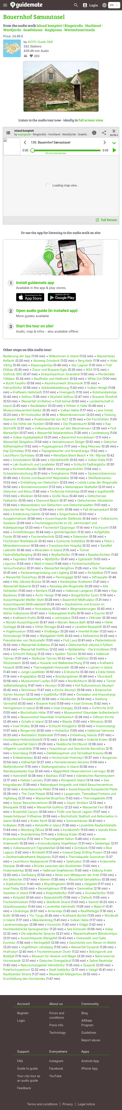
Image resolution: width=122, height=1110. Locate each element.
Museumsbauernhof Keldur (22, 410)
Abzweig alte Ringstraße (66, 586)
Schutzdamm (22, 460)
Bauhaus (52, 775)
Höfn (60, 509)
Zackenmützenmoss (102, 473)
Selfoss (26, 397)
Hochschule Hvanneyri (68, 757)
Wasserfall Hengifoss (59, 568)
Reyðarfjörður (61, 554)
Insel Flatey (11, 888)
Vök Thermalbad (104, 568)
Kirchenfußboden (25, 469)
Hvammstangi (105, 726)
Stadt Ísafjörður (60, 969)
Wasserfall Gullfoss (50, 807)
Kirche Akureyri (65, 690)
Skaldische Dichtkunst (71, 744)
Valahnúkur (74, 861)
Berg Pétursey (91, 446)
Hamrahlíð (20, 775)
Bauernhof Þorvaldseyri (78, 437)
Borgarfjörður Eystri (85, 595)
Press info (56, 1025)
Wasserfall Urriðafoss (36, 401)
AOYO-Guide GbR (40, 42)
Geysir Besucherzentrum (30, 803)
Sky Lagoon (79, 365)
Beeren (45, 879)
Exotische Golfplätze (70, 541)
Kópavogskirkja (41, 365)
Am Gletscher (12, 879)
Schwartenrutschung (18, 473)
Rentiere (42, 590)
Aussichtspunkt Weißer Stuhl (23, 600)
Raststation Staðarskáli (37, 735)
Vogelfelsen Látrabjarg (37, 947)
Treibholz (82, 658)
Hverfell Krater (88, 631)
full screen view (91, 120)
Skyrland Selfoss (62, 397)
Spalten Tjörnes (66, 654)
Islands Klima (107, 830)
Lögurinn (9, 563)
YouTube (55, 1076)
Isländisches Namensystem (95, 775)
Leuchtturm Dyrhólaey (19, 455)
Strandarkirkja (30, 834)
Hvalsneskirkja (13, 870)
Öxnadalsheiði (31, 699)
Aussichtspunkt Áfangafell (39, 938)
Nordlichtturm (77, 681)
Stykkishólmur (16, 884)
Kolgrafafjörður (56, 893)
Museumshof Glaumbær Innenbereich (47, 717)
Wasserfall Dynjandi (85, 947)
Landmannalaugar (15, 924)
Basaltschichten (99, 554)
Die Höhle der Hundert (29, 424)
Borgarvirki (28, 730)
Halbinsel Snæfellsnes (58, 870)
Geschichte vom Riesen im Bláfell (92, 942)
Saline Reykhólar (101, 960)
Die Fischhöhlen (97, 419)
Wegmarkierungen (83, 609)
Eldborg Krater (67, 834)
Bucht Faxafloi (16, 383)
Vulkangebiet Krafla (62, 613)
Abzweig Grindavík (46, 360)
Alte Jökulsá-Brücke (27, 581)
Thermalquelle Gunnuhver (86, 857)
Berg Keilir (85, 360)
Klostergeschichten (69, 469)
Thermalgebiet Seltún (58, 839)
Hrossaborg (43, 609)
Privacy (67, 1104)
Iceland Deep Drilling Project (82, 852)
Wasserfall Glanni (25, 744)
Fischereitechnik (42, 536)
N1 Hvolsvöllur (31, 415)
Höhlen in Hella (77, 406)
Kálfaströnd (91, 636)
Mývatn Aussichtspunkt (22, 622)
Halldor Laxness (31, 780)
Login (21, 1020)
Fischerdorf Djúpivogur (59, 527)
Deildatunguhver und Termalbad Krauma (75, 753)
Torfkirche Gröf (102, 708)
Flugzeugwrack (52, 446)
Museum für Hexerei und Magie (54, 956)
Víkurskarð (104, 676)
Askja (109, 929)
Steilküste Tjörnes (44, 658)
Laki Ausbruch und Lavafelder (34, 464)
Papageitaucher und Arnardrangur (66, 451)
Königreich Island (73, 780)
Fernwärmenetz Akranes (71, 762)
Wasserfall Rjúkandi (17, 586)
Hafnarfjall (28, 762)
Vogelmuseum (16, 631)
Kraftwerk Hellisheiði (27, 392)
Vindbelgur (52, 631)
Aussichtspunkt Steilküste (63, 518)
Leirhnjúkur (62, 618)
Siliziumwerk (12, 663)
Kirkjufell (19, 897)
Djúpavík (89, 965)
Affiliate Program (87, 1023)
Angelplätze (28, 676)
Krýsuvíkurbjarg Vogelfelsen (57, 843)
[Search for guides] (76, 5)
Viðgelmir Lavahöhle (17, 748)
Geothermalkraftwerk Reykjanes (28, 857)
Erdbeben (10, 825)
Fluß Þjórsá (63, 401)
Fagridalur (20, 559)
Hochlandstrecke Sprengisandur (26, 929)
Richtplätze (95, 572)
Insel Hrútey (21, 726)
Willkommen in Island (64, 356)
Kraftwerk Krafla (24, 618)
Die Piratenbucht (75, 424)
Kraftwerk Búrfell (74, 915)
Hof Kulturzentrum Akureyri (94, 685)
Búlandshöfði (53, 897)
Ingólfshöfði (106, 491)
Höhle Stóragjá (45, 627)
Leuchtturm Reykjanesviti (30, 861)
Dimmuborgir (12, 636)
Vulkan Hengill (97, 387)
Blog (84, 1013)
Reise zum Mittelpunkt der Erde (77, 875)
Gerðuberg (28, 875)
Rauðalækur (38, 406)
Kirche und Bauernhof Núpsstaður (45, 478)
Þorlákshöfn (71, 830)
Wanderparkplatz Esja (18, 771)
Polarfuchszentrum (16, 969)
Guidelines (88, 1032)
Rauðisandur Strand (17, 974)
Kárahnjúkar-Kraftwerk (76, 581)
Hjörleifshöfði (59, 460)
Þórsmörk (54, 924)
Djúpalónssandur (15, 906)
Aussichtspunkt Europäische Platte (93, 789)
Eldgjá (83, 924)
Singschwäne (68, 514)
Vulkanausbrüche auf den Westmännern (63, 428)
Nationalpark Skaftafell (81, 487)
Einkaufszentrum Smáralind (60, 374)
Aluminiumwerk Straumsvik (64, 383)
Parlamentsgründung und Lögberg (45, 572)
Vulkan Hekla (69, 410)
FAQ (20, 1061)
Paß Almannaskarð (96, 509)
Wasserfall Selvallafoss (84, 879)
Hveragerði (67, 392)
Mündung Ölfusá (32, 830)
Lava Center (104, 410)
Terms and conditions (42, 1104)
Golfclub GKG (12, 374)
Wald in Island (44, 563)
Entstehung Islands (83, 735)
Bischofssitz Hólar (33, 712)
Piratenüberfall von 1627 (51, 419)
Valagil (93, 969)
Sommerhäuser (77, 821)
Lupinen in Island (100, 667)
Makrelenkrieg (42, 920)
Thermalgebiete (94, 798)
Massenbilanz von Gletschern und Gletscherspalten (57, 505)
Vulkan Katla (96, 460)
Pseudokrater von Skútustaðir (24, 640)
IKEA (89, 369)
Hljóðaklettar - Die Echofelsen (88, 649)
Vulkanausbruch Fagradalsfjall (34, 848)
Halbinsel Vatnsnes (100, 730)
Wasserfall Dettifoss (35, 649)
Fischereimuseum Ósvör (54, 951)
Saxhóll (93, 902)
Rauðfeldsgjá (89, 911)
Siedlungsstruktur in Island (60, 766)
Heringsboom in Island (19, 708)
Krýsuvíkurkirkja (14, 839)
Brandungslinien (66, 676)
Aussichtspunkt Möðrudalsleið (24, 604)
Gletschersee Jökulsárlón (95, 500)
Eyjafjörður (51, 694)
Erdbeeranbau (23, 757)
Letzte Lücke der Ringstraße (98, 482)
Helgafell (90, 884)
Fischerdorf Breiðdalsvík (20, 541)
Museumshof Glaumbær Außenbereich (91, 712)
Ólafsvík (86, 897)
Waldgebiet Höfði (52, 636)
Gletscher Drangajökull (55, 960)
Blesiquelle (10, 807)
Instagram (56, 1061)
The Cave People (33, 793)
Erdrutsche (71, 672)
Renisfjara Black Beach (70, 455)
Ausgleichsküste (14, 518)
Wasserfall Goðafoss (35, 645)
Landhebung (100, 433)
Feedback (24, 1088)
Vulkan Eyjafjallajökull (28, 437)
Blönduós (97, 721)
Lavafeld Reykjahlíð (88, 627)
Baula (64, 739)
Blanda (67, 721)
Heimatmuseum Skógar (68, 442)
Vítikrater (95, 618)
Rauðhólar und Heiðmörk (51, 378)
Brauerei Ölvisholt (104, 397)
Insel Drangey (63, 708)
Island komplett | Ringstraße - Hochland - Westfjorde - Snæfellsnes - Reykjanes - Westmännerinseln (53, 27)
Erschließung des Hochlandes (24, 978)
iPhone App (89, 1068)
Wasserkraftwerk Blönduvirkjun (95, 933)
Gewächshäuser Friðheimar (23, 816)
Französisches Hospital (65, 545)
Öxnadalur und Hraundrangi (96, 694)
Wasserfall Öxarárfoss (21, 577)
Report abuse (90, 1040)
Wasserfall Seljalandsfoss (55, 433)
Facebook (56, 1068)
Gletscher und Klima (17, 491)
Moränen (27, 496)
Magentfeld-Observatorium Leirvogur (79, 771)
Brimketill (38, 852)
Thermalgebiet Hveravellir (51, 667)
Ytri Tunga (36, 915)
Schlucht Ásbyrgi (25, 654)
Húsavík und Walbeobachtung (61, 663)
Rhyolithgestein (55, 884)
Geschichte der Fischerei (21, 509)
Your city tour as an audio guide (28, 1078)
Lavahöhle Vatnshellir (60, 906)
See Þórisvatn (76, 929)
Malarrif (99, 906)
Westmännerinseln (73, 415)
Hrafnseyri (10, 951)
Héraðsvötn (68, 699)
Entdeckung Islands (26, 514)
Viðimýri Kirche (103, 717)
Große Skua (60, 496)
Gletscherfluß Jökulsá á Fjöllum (90, 645)
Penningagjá (64, 577)
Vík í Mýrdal (97, 455)
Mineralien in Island (48, 550)
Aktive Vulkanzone (16, 613)
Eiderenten (80, 536)
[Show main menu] (5, 5)
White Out (95, 378)
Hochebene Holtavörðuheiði (23, 739)
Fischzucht (101, 527)
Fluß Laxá (70, 640)
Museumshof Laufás (35, 681)
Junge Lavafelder (33, 672)
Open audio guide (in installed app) (47, 310)
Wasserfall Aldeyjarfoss (65, 974)
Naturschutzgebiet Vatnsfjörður (43, 965)
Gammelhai (85, 888)
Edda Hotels (106, 672)
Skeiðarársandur (99, 478)
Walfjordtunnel (13, 766)
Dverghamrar (60, 473)
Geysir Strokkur (77, 803)
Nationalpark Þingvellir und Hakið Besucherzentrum (76, 784)
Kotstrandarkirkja (104, 392)
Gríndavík (81, 848)
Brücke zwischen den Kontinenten (58, 866)
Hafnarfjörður (13, 387)
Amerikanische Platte (36, 789)
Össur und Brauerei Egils (49, 369)
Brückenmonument (34, 487)
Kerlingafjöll (42, 942)
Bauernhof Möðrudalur (79, 600)
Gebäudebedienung (55, 387)
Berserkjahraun (49, 888)
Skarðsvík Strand (58, 902)
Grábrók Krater (97, 739)
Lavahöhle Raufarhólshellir (97, 825)
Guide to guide (27, 1068)
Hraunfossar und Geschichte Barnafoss (77, 748)
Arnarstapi (55, 911)
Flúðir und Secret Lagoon (74, 812)
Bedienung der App (17, 356)
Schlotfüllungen (24, 532)
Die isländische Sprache (38, 933)
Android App (90, 1061)
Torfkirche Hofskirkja (64, 491)
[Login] (90, 5)
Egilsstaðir (85, 559)
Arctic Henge (44, 595)
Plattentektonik (105, 640)
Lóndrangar (21, 911)
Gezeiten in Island (15, 893)
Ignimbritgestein (65, 532)
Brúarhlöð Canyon (25, 812)
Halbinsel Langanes (79, 590)
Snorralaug (20, 753)
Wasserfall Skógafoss (18, 442)
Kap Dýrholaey (13, 451)
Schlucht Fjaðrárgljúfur (90, 464)
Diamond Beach (47, 500)
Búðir (6, 915)
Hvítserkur (62, 730)
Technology (57, 1032)
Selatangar (102, 843)
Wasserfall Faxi (93, 807)
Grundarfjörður (95, 893)
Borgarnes (109, 757)
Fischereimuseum (15, 902)
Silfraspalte (100, 577)
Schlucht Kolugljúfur (63, 726)
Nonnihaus (28, 690)
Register (23, 1013)
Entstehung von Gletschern (40, 482)
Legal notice (86, 1104)
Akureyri (51, 685)
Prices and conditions (56, 1015)
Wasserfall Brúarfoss (50, 798)
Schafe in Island (32, 721)
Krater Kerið (38, 821)
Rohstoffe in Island (48, 825)
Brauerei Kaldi (46, 703)
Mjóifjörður (52, 559)
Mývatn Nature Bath (72, 622)
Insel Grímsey (83, 703)
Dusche (99, 613)
